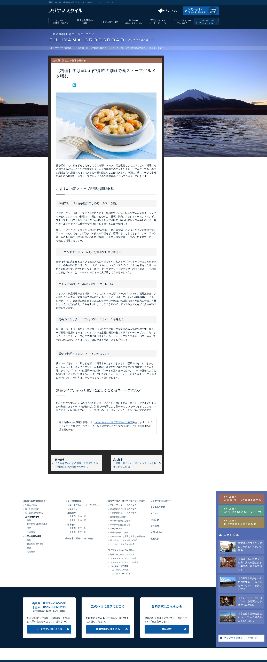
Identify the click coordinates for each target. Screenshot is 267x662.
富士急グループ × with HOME (149, 540)
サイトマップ (170, 651)
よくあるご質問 (183, 507)
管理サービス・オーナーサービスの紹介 (152, 501)
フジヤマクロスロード (206, 22)
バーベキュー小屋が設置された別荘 (114, 422)
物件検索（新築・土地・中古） (105, 538)
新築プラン (98, 509)
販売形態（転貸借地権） (63, 524)
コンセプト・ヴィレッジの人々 (150, 558)
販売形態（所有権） (61, 544)
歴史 (54, 528)
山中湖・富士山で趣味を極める (92, 48)
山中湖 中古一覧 (103, 528)
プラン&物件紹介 (99, 501)
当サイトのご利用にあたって (132, 651)
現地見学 (180, 538)
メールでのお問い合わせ (75, 629)
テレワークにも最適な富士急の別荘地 (153, 536)
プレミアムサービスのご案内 (149, 505)
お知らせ (180, 520)
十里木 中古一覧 (103, 532)
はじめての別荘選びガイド (60, 22)
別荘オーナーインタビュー (148, 554)
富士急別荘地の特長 (85, 22)
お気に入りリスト (209, 2)
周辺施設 (56, 532)
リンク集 (155, 651)
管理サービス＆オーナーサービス (158, 22)
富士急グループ (189, 651)
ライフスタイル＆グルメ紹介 (182, 22)
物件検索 (133, 22)
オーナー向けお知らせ (146, 525)
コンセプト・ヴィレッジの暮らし (151, 562)
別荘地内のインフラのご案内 (149, 509)
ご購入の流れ (56, 505)
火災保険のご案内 (144, 517)
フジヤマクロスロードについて (192, 202)
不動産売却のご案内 (145, 532)
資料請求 (180, 526)
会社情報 (89, 651)
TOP (50, 48)
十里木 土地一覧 (103, 520)
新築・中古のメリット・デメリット (109, 505)
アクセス (191, 2)
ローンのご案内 (57, 509)
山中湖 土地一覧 (103, 516)
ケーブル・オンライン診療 (148, 544)
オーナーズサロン (144, 528)
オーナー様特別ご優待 (146, 521)
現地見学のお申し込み (133, 629)
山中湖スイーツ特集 (147, 573)
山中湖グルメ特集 (146, 569)
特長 (54, 520)
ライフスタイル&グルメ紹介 (147, 550)
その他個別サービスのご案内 (149, 513)
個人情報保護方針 (106, 651)
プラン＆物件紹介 (109, 21)
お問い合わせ (182, 532)
